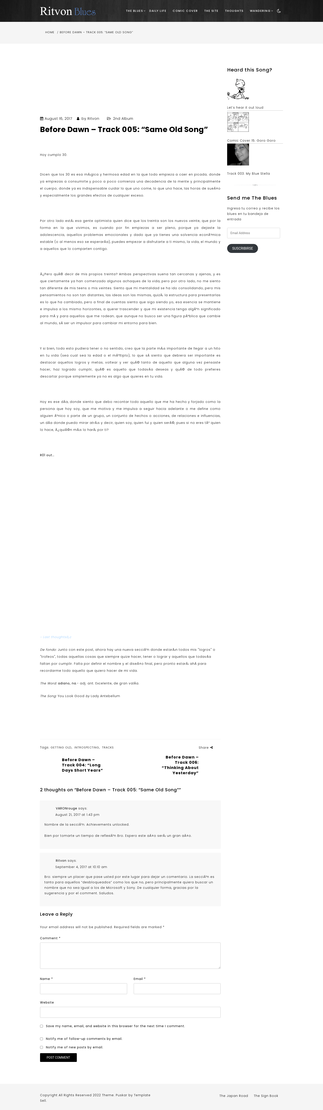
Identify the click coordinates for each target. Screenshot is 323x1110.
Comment (50, 938)
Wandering (260, 11)
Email (140, 979)
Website (47, 1002)
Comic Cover (185, 11)
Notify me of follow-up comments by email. (84, 1039)
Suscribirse (242, 248)
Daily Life (157, 11)
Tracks (108, 747)
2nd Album (123, 118)
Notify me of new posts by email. (74, 1047)
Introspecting (86, 747)
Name (46, 979)
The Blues (134, 11)
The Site (211, 11)
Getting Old (61, 747)
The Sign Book (266, 1096)
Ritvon (93, 118)
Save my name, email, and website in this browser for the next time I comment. (115, 1026)
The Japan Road (233, 1096)
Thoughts (234, 11)
